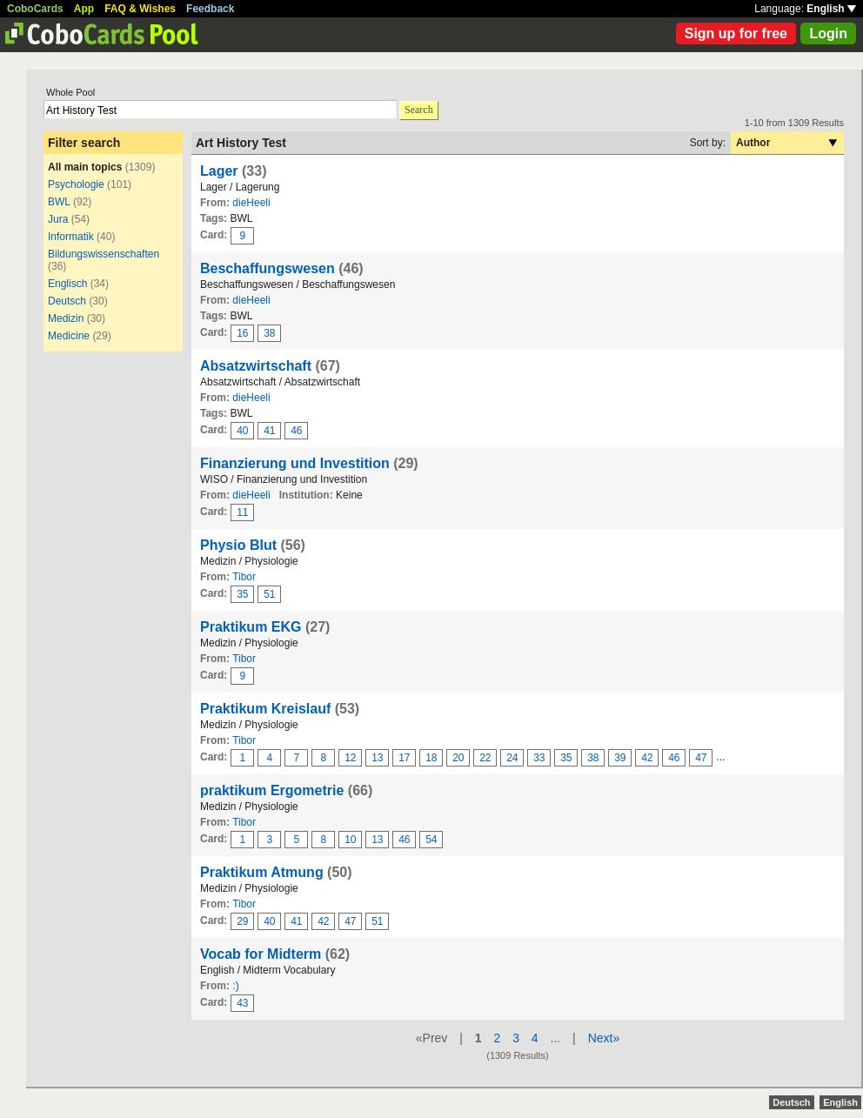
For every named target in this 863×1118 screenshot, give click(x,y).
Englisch (67, 284)
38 (269, 333)
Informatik (71, 237)
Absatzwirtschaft (255, 365)
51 (269, 594)
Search (419, 110)
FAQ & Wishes (140, 9)
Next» (604, 1038)
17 (404, 758)
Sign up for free (736, 33)
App (84, 9)
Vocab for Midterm (260, 954)
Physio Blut (238, 545)
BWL (59, 202)
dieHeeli (251, 203)
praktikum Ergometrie (272, 790)
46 (296, 431)
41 (269, 431)
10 (350, 839)
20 (458, 758)
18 (431, 758)
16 (242, 333)
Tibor (244, 577)
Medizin (66, 318)
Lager (219, 171)
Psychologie (76, 184)
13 (377, 758)
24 (512, 758)
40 (242, 431)
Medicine (69, 336)
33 (539, 758)
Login (828, 33)
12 (350, 758)
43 (242, 1003)
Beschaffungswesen (267, 268)
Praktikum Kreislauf (265, 708)
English (831, 9)
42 (646, 758)
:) (235, 986)
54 (431, 839)
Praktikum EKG (250, 626)
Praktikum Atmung (262, 872)
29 (242, 921)
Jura (58, 219)
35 (242, 594)
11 (242, 512)
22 (485, 758)
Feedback (210, 9)
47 (700, 758)
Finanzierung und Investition (295, 463)
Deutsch (67, 301)
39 (620, 758)
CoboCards (35, 9)
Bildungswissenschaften (103, 254)
